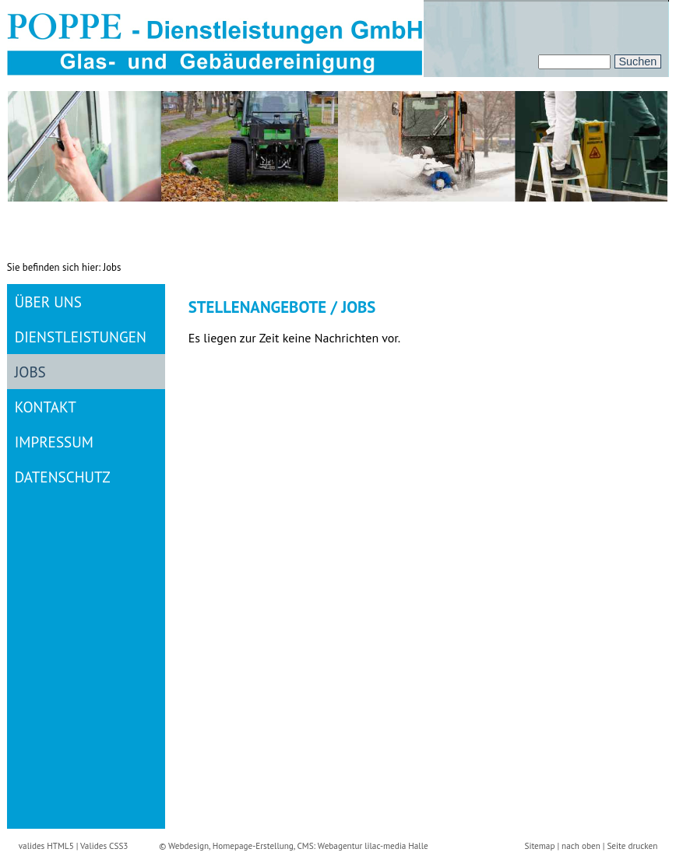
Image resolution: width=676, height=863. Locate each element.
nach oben (581, 845)
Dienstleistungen (80, 336)
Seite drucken (632, 845)
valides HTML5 (46, 845)
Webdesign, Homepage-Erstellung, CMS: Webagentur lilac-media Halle (298, 845)
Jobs (30, 371)
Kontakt (45, 406)
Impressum (54, 441)
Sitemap (539, 845)
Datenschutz (63, 476)
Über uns (48, 301)
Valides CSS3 (104, 845)
